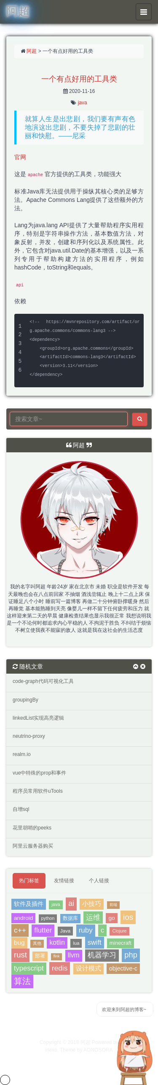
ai (71, 903)
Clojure (119, 930)
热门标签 (29, 881)
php (130, 954)
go (111, 918)
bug (19, 942)
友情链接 (64, 881)
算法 (22, 981)
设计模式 (88, 968)
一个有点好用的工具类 (79, 79)
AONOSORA (97, 1050)
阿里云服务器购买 (33, 846)
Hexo (51, 1050)
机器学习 (102, 955)
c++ (20, 930)
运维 (93, 917)
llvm (74, 955)
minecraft (120, 943)
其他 (37, 943)
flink (57, 956)
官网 (20, 157)
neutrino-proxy (29, 736)
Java (65, 930)
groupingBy (25, 700)
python (48, 918)
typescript (29, 968)
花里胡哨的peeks (32, 828)
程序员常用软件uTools (38, 791)
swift (95, 942)
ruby (86, 930)
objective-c (123, 968)
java (82, 103)
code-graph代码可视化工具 (43, 681)
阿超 (32, 51)
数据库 (70, 918)
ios (128, 917)
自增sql (21, 809)
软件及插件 (28, 903)
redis (59, 968)
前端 (113, 905)
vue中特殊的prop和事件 (39, 773)
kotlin (57, 942)
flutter (43, 930)
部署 (40, 956)
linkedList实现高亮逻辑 (38, 718)
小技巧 (91, 903)
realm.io (22, 754)
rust (20, 954)
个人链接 (99, 881)
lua (76, 943)
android (23, 918)
